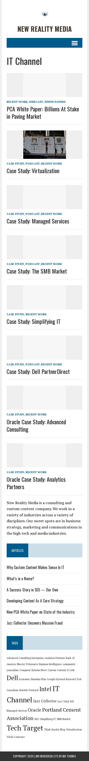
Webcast (36, 102)
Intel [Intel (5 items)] (45, 689)
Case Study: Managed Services (38, 221)
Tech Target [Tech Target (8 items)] (25, 727)
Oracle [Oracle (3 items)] (34, 710)
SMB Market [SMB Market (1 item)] (63, 719)
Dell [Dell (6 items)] (12, 678)
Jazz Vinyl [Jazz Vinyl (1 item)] (63, 701)
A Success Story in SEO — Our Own (32, 590)
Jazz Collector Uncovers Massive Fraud (35, 623)
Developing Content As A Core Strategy (35, 601)
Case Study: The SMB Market (37, 271)
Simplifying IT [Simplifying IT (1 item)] (48, 719)
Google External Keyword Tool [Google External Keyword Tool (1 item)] (64, 679)
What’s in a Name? (20, 578)
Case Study (15, 163)
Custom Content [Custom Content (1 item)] (57, 670)
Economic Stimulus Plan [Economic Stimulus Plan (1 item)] (32, 679)
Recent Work (17, 102)
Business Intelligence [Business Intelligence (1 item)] (50, 664)
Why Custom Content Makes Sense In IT (35, 567)
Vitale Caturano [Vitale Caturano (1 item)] (16, 737)
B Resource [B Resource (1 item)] (32, 664)
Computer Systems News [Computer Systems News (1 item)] (33, 670)
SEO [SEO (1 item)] (36, 719)
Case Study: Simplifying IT (34, 321)
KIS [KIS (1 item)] (72, 701)
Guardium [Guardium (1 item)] (12, 690)
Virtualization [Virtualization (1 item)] (74, 729)
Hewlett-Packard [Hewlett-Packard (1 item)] (28, 690)
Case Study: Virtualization (33, 170)
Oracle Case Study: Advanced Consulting (36, 425)
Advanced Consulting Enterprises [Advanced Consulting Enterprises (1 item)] (25, 658)
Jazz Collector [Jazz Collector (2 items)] (45, 701)
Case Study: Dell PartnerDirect (38, 371)
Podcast (33, 163)
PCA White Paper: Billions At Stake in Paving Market (43, 112)
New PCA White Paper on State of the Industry (41, 612)
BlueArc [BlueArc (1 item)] (21, 664)
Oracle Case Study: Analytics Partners (36, 483)
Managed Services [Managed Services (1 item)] (17, 710)
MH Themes (69, 756)
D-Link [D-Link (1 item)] (71, 670)
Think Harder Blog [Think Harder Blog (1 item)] (54, 729)
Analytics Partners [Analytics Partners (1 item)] (55, 658)
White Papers (55, 102)
